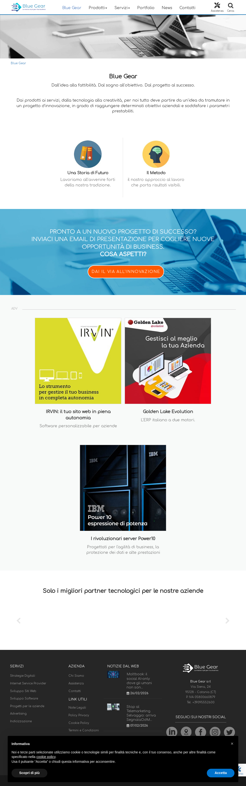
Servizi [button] (122, 8)
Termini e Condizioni (83, 730)
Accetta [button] (221, 773)
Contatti (187, 8)
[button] (232, 743)
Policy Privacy (78, 715)
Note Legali (77, 707)
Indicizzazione (21, 721)
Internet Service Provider (28, 683)
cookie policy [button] (46, 757)
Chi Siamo (76, 675)
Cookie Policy (78, 723)
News (167, 8)
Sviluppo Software (24, 698)
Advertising (18, 713)
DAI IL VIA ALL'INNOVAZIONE (126, 272)
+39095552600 (203, 702)
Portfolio (145, 8)
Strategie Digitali (22, 675)
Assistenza (76, 683)
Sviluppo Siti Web (23, 691)
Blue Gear (71, 8)
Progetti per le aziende (27, 706)
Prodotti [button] (98, 8)
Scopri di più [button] (29, 773)
